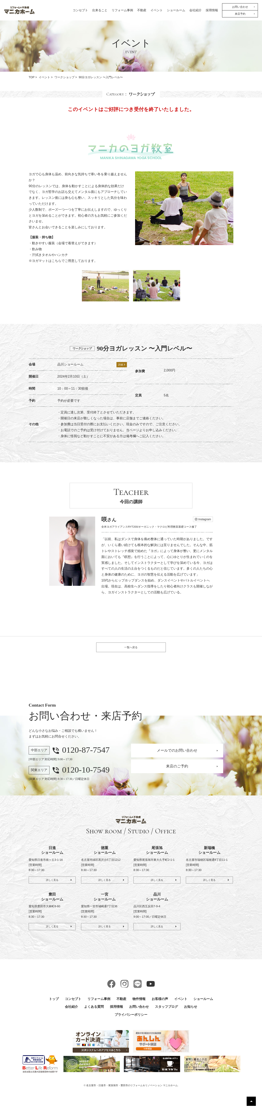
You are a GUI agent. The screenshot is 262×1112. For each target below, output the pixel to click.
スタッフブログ (166, 1011)
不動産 (141, 10)
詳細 (121, 364)
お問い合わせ (240, 6)
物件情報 (139, 1003)
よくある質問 (94, 1011)
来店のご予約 (177, 770)
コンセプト (80, 10)
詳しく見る (52, 883)
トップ (54, 1003)
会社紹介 (195, 10)
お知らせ (190, 1011)
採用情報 (212, 10)
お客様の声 (160, 1003)
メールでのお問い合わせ (177, 755)
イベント (156, 10)
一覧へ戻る (131, 649)
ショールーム (176, 10)
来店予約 (240, 13)
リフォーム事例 (122, 10)
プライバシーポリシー (131, 1019)
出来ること (99, 10)
